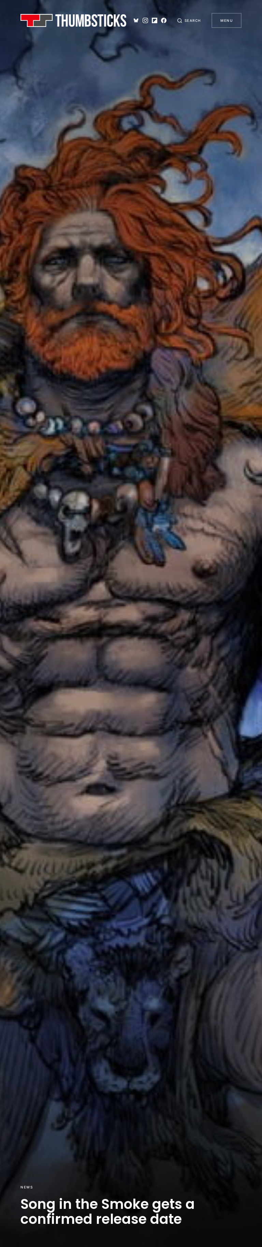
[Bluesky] (135, 20)
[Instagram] (144, 20)
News (26, 1187)
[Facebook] (163, 20)
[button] (189, 20)
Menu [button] (226, 20)
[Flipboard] (154, 20)
